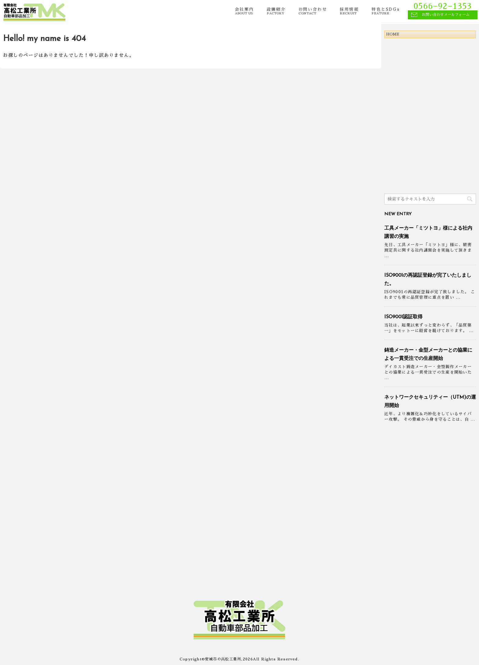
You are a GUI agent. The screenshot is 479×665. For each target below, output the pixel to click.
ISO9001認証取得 (403, 317)
